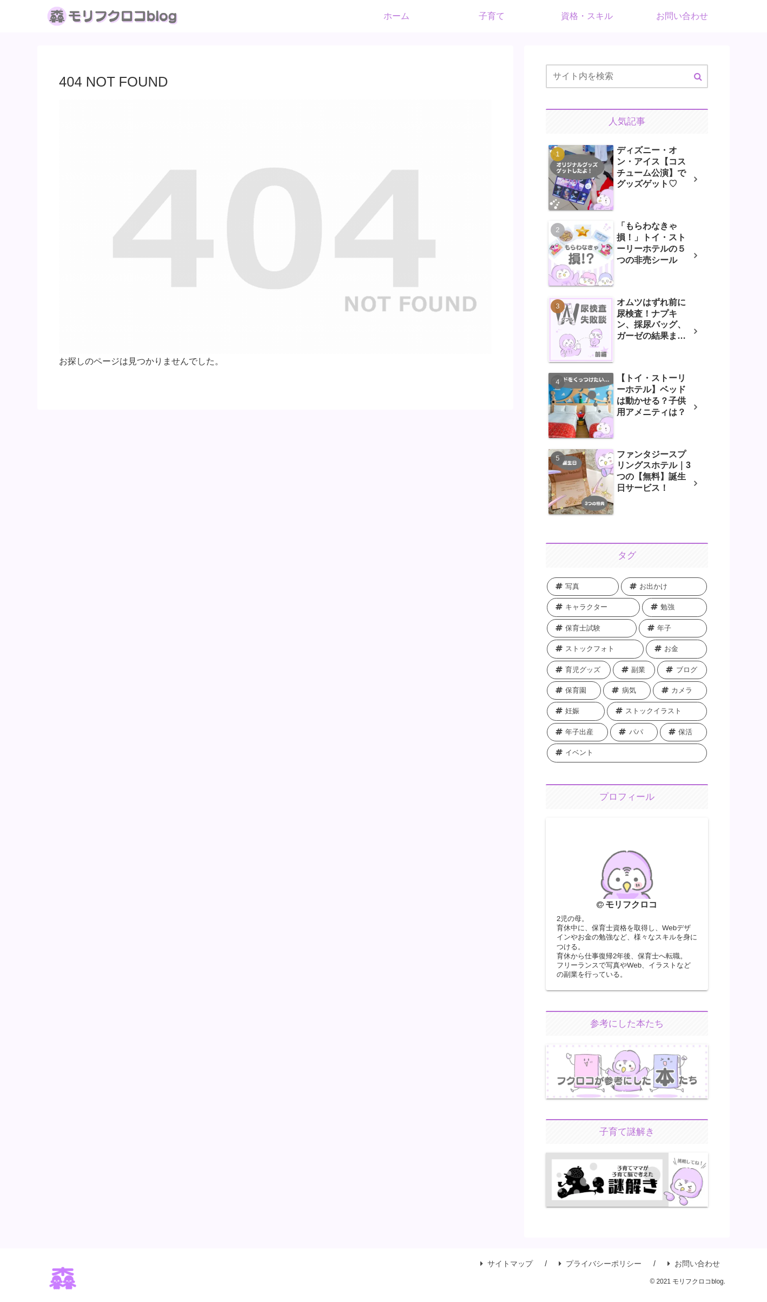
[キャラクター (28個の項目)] (593, 607)
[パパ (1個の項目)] (633, 732)
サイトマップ (506, 1269)
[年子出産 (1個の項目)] (577, 732)
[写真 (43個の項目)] (583, 586)
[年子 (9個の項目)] (673, 628)
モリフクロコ (632, 904)
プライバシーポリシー (600, 1269)
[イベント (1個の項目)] (627, 753)
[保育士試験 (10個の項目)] (592, 628)
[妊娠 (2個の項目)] (576, 711)
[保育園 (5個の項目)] (574, 690)
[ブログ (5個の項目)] (682, 670)
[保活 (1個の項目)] (683, 732)
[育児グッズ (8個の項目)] (579, 670)
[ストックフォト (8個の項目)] (595, 649)
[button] (698, 77)
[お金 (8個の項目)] (677, 649)
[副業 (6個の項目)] (634, 670)
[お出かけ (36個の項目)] (664, 586)
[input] (627, 76)
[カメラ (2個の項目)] (680, 690)
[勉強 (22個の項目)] (674, 607)
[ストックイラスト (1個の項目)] (657, 711)
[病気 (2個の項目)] (626, 690)
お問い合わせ (693, 1269)
